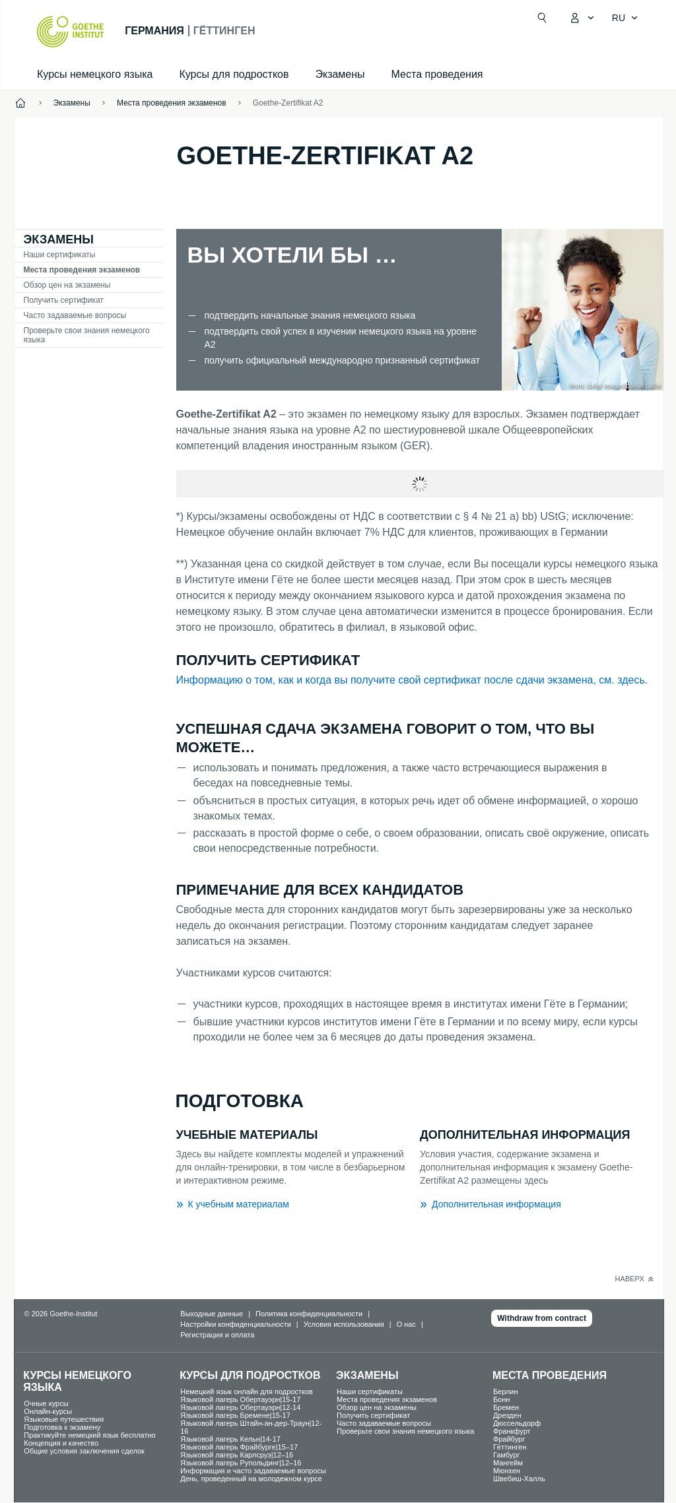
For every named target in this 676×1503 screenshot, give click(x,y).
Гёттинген (509, 1447)
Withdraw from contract (541, 1318)
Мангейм (508, 1463)
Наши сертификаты (60, 254)
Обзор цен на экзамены (67, 285)
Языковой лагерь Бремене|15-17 (235, 1415)
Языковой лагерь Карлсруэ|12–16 (236, 1455)
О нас (406, 1324)
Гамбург (506, 1455)
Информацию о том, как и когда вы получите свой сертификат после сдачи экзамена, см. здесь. (412, 680)
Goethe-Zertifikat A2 (288, 103)
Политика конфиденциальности (308, 1314)
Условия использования (344, 1324)
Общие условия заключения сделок (84, 1451)
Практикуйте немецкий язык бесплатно (89, 1435)
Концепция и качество (61, 1443)
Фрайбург (509, 1439)
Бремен (506, 1407)
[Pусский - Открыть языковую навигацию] (625, 18)
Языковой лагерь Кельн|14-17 (230, 1439)
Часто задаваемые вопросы (75, 315)
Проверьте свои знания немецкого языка (87, 335)
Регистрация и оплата (217, 1335)
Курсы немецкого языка (94, 74)
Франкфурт (512, 1431)
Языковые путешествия (64, 1419)
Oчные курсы (46, 1403)
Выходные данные (211, 1314)
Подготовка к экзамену (62, 1427)
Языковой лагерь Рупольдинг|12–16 (240, 1463)
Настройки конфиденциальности (235, 1324)
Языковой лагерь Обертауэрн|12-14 (240, 1407)
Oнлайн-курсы (48, 1411)
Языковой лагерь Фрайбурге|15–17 (239, 1447)
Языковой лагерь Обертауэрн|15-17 (240, 1399)
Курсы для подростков (233, 74)
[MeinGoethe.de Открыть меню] (581, 18)
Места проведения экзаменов (82, 269)
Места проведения (437, 74)
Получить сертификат (64, 300)
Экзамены (339, 74)
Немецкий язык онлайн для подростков (246, 1391)
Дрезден (507, 1415)
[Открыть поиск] (542, 18)
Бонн (501, 1399)
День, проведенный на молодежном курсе (251, 1479)
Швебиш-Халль (519, 1479)
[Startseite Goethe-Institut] (70, 32)
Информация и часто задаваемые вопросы (253, 1471)
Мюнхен (506, 1471)
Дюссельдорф (517, 1423)
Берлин (505, 1391)
